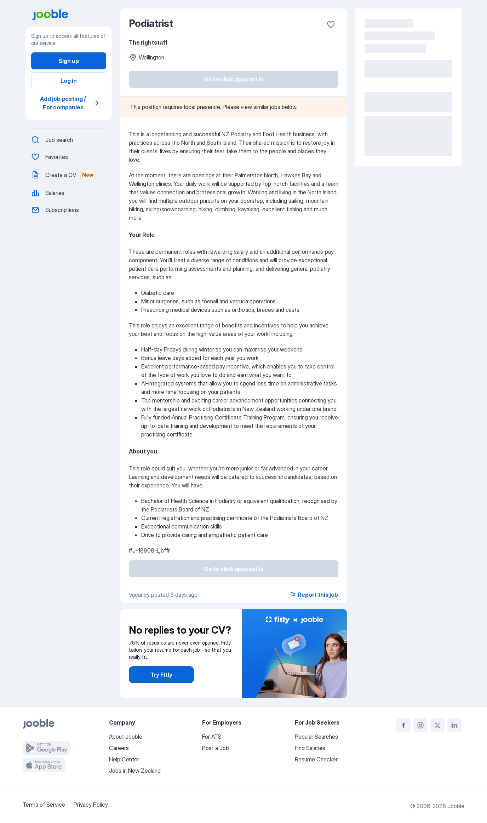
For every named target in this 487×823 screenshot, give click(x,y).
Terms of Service (44, 804)
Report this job (313, 594)
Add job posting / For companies (70, 103)
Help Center (124, 759)
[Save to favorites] (330, 24)
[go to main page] (71, 14)
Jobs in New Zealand (135, 770)
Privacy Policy (91, 804)
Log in (69, 80)
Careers (119, 747)
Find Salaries (310, 747)
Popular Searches (316, 736)
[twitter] (437, 725)
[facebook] (403, 725)
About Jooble (125, 736)
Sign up (68, 60)
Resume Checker (316, 759)
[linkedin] (454, 725)
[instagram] (420, 725)
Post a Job (215, 747)
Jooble (455, 806)
